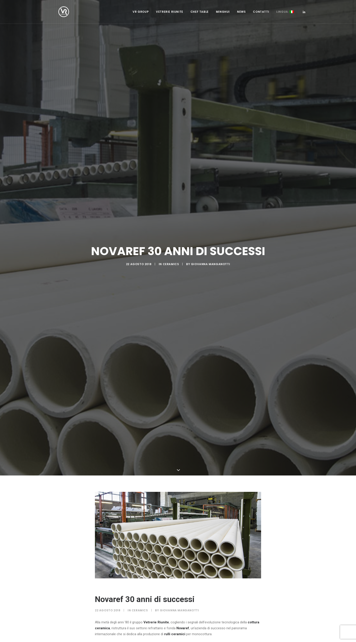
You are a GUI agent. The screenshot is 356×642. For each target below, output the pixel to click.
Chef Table (199, 17)
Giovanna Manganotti (210, 244)
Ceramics (171, 244)
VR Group (141, 17)
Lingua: (285, 17)
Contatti (261, 17)
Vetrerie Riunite (169, 17)
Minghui (223, 17)
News (241, 17)
